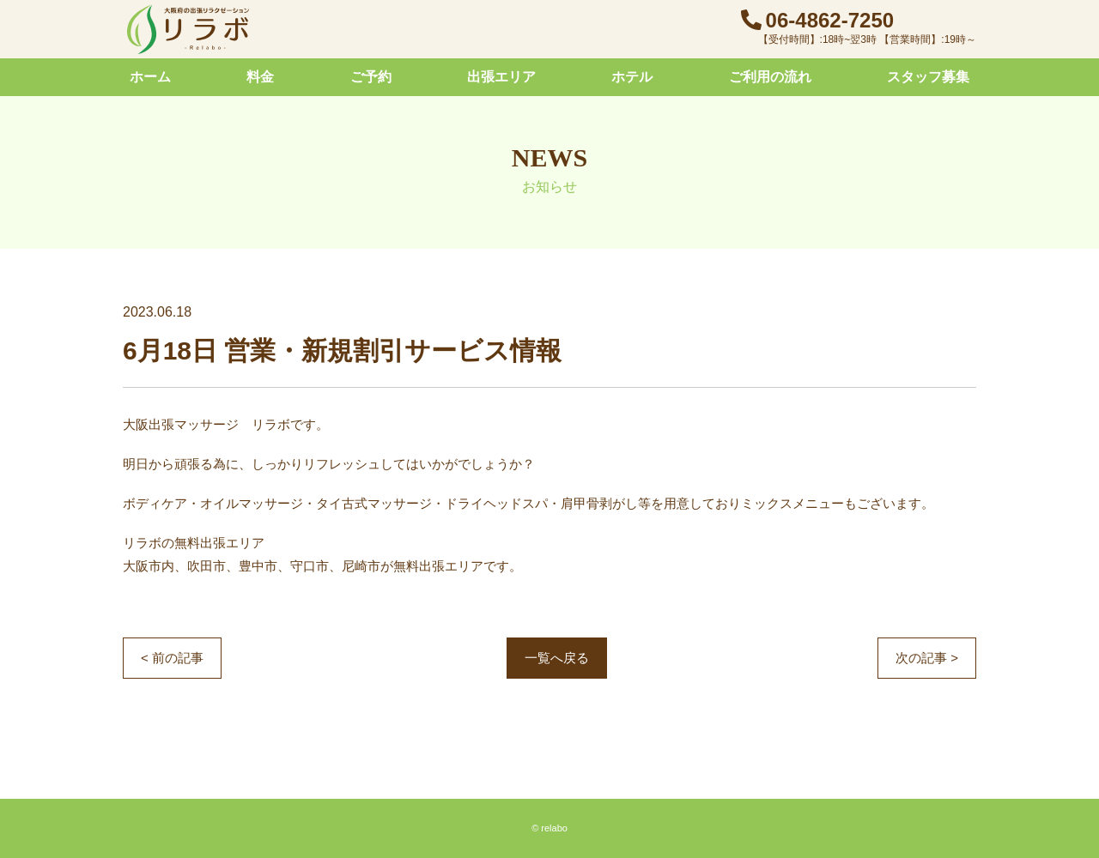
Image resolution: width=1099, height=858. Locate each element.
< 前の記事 (172, 657)
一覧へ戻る (557, 657)
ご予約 (371, 76)
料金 (260, 76)
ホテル (632, 76)
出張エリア (501, 76)
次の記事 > (927, 657)
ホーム (150, 76)
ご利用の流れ (770, 76)
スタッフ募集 (928, 76)
